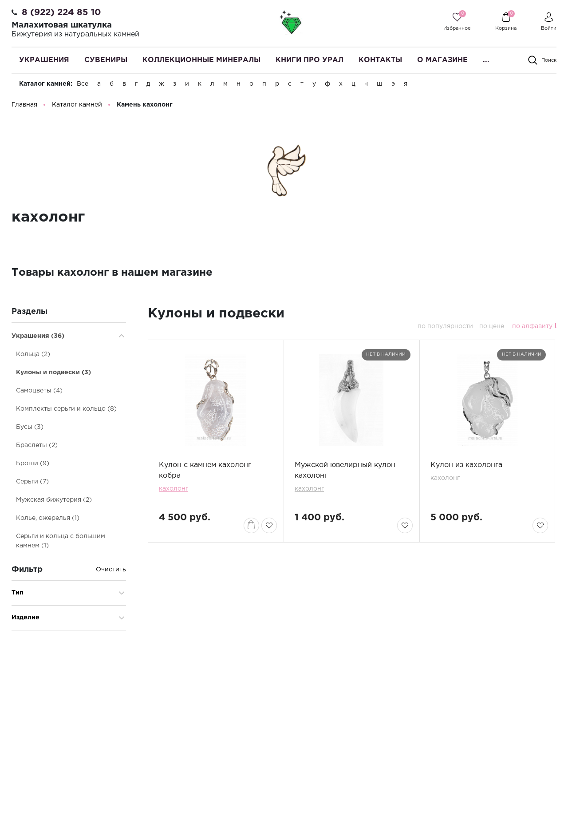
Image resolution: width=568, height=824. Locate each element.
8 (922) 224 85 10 (61, 12)
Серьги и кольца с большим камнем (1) (60, 542)
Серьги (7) (32, 483)
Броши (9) (32, 465)
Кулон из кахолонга (466, 467)
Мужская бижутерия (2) (54, 501)
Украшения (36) (38, 338)
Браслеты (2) (37, 447)
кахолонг (173, 490)
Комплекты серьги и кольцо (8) (66, 410)
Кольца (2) (33, 356)
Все (82, 84)
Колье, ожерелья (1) (47, 520)
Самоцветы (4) (39, 392)
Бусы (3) (29, 429)
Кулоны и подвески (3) (53, 374)
